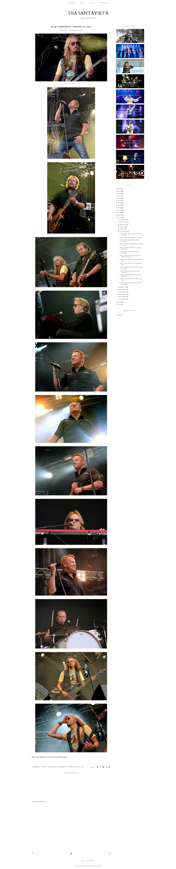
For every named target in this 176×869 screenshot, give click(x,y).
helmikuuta (123, 296)
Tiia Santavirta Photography (57, 757)
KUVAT (82, 3)
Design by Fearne (95, 866)
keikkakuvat (52, 767)
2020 (119, 203)
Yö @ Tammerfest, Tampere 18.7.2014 (131, 237)
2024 (119, 193)
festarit (44, 767)
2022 (119, 198)
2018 (119, 208)
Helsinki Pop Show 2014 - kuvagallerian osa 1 (131, 263)
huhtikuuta (123, 292)
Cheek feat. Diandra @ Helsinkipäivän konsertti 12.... (131, 275)
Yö (82, 767)
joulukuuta (123, 219)
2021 (119, 200)
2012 (119, 304)
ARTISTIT (92, 3)
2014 (119, 217)
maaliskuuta (123, 294)
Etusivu (72, 3)
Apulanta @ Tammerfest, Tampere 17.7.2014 (130, 240)
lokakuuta (122, 224)
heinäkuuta (123, 231)
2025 (119, 191)
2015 (119, 215)
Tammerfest (62, 767)
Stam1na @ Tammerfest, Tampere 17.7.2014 (130, 252)
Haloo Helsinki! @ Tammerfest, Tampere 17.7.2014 (131, 244)
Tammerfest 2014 (74, 767)
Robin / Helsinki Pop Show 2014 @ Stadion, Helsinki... (130, 256)
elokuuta (122, 229)
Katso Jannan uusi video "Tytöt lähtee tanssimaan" (131, 283)
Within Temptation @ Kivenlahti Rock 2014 (131, 279)
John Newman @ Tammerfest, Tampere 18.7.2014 (131, 234)
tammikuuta (123, 299)
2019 (119, 205)
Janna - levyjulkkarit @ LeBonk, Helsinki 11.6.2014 (131, 267)
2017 (119, 210)
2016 (119, 212)
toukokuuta (123, 289)
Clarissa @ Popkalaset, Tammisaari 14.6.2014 (130, 271)
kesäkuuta (123, 287)
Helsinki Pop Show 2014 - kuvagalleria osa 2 (131, 260)
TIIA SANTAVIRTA (88, 13)
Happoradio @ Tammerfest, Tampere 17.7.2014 (130, 248)
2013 (119, 302)
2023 (119, 196)
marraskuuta (123, 222)
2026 (119, 189)
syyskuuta (123, 227)
